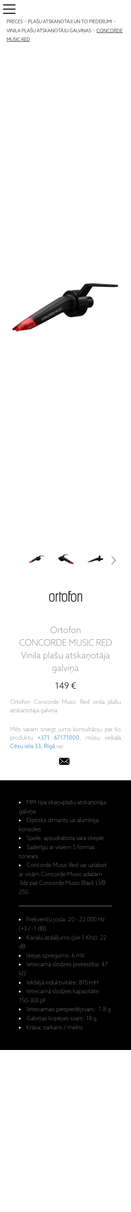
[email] (64, 763)
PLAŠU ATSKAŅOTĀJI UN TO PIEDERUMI (70, 22)
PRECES (15, 22)
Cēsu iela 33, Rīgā (32, 746)
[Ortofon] (65, 598)
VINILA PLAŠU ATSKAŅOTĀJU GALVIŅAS (49, 31)
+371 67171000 (58, 738)
